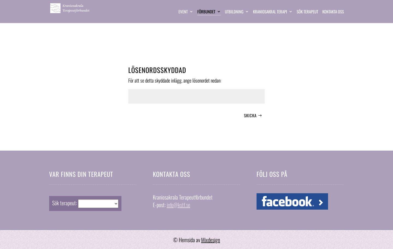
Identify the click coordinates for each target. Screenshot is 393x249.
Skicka (250, 115)
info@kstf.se (178, 205)
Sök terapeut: (64, 203)
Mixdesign (210, 240)
